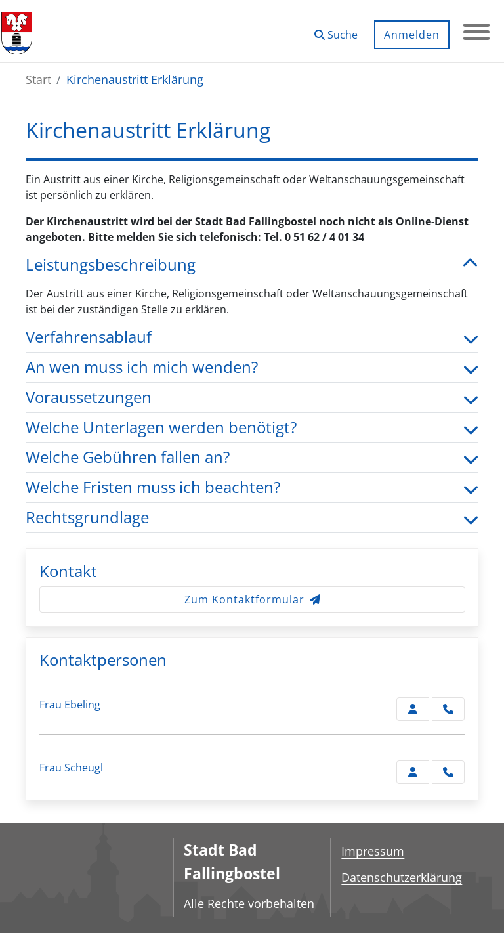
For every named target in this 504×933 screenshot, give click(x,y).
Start (38, 79)
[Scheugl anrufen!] (448, 772)
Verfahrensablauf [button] (252, 337)
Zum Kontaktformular (252, 599)
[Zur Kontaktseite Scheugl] (412, 772)
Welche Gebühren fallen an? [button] (252, 457)
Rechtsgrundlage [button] (252, 517)
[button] (336, 30)
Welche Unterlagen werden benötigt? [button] (252, 427)
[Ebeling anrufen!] (448, 709)
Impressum (372, 851)
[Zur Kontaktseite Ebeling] (412, 709)
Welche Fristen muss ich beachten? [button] (252, 487)
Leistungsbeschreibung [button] (252, 264)
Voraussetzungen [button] (252, 397)
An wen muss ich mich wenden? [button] (252, 367)
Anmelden (412, 35)
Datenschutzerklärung (401, 877)
